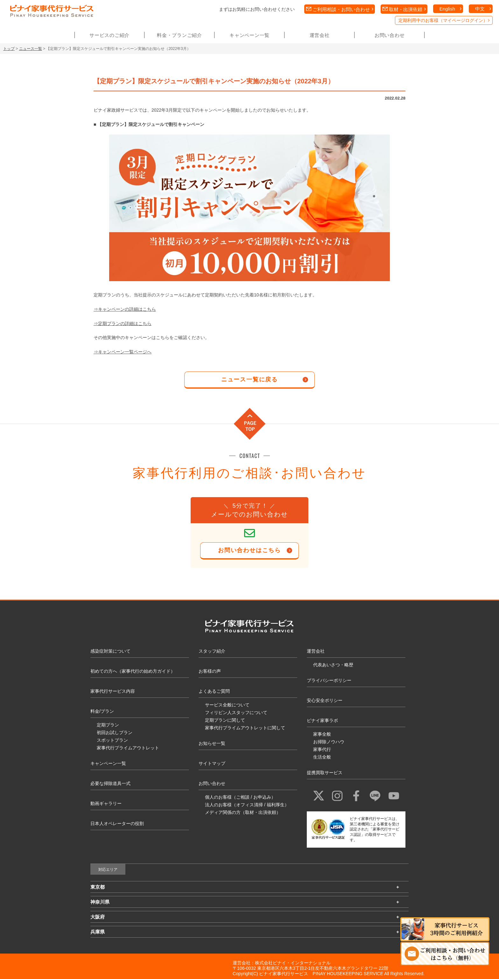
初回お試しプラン (114, 732)
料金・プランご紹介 (179, 35)
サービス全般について (227, 704)
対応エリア (107, 869)
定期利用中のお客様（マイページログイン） (443, 20)
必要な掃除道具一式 (110, 783)
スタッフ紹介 (212, 651)
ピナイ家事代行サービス (283, 973)
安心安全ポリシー (324, 700)
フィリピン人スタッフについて (236, 712)
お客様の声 (210, 671)
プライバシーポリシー (329, 680)
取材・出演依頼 (405, 9)
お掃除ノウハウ (328, 741)
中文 (480, 8)
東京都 (97, 887)
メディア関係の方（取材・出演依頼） (243, 812)
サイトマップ (212, 763)
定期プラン (108, 724)
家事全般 (322, 734)
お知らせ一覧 (212, 743)
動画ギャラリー (106, 803)
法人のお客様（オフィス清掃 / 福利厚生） (247, 804)
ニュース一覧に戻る (249, 379)
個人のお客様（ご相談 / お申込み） (240, 797)
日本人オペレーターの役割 (117, 823)
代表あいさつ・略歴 (333, 664)
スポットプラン (112, 740)
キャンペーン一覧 (249, 35)
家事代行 (322, 749)
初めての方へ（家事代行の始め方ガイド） (132, 671)
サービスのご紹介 (109, 35)
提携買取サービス (324, 772)
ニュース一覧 (30, 48)
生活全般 (322, 757)
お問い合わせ (390, 35)
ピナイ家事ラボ (322, 720)
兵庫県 (97, 931)
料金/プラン (102, 711)
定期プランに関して (225, 720)
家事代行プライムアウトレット (128, 747)
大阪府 (97, 917)
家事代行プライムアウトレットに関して (245, 727)
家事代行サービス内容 (112, 691)
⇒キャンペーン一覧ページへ (122, 351)
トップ (9, 48)
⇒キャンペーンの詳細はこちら (125, 309)
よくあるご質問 (214, 691)
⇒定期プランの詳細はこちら (122, 323)
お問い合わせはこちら (249, 550)
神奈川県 (99, 902)
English (447, 8)
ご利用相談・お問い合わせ (341, 9)
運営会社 (320, 35)
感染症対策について (110, 651)
